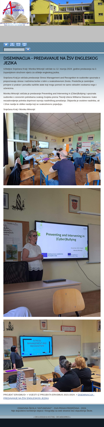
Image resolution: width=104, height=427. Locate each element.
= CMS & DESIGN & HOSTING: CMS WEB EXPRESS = (52, 417)
